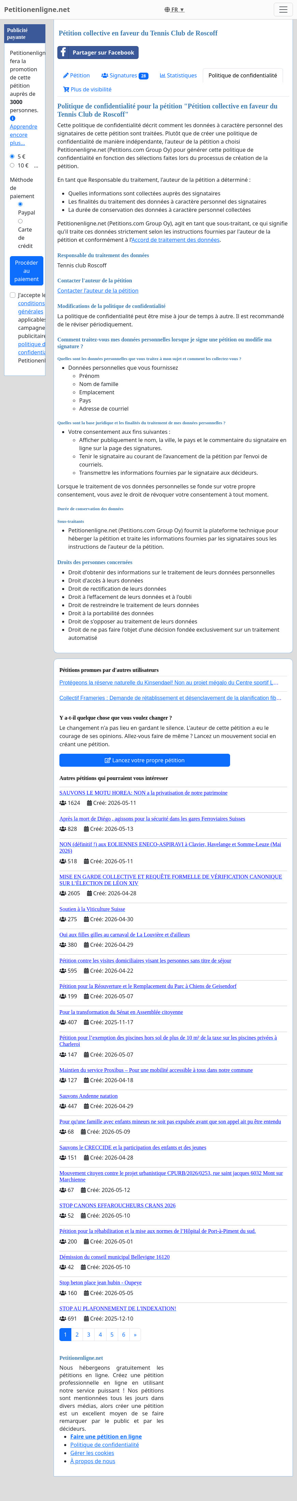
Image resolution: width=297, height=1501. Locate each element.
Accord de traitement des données (175, 240)
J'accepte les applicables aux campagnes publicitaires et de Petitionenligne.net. (43, 327)
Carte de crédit (25, 238)
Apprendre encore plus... (23, 131)
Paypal (26, 212)
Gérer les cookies (92, 1453)
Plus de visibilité (87, 89)
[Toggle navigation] (283, 9)
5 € (21, 156)
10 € (23, 165)
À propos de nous (92, 1461)
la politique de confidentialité (40, 344)
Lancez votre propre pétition (145, 760)
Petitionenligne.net (37, 9)
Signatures (124, 75)
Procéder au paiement (26, 271)
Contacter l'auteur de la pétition (98, 290)
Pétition (76, 75)
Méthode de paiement (22, 188)
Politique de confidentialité (243, 75)
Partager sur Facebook (96, 52)
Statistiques (178, 75)
